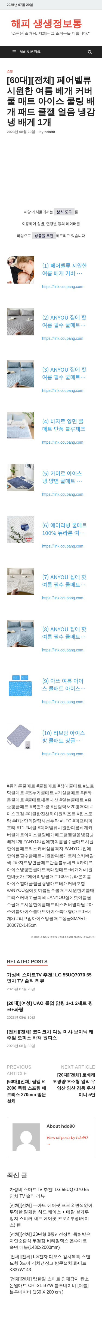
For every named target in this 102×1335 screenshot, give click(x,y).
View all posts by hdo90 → (67, 1140)
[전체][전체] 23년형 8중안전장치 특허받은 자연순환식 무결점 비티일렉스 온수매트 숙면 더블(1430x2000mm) (50, 1241)
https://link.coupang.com (62, 286)
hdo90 (49, 132)
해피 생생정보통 (46, 23)
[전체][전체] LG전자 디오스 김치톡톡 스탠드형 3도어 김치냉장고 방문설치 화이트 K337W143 (50, 1263)
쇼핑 (10, 71)
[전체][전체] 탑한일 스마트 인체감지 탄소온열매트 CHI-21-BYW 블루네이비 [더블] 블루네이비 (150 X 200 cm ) (49, 1285)
